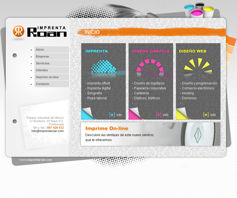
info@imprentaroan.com (47, 131)
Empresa (42, 56)
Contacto (42, 84)
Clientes (42, 70)
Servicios (43, 63)
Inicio (40, 49)
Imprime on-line (47, 77)
